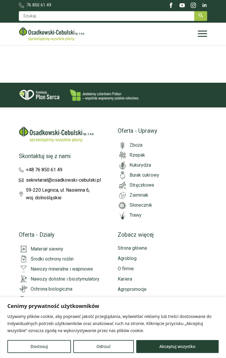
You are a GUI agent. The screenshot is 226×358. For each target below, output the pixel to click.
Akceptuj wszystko (177, 346)
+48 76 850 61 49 (44, 170)
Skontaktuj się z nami (45, 156)
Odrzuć (104, 346)
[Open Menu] (202, 34)
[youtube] (182, 5)
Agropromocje (132, 289)
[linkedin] (204, 5)
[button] (200, 16)
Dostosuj (39, 346)
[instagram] (193, 5)
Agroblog (127, 258)
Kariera (125, 279)
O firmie (126, 268)
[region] (113, 327)
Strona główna (132, 248)
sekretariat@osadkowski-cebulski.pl (63, 180)
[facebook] (171, 5)
